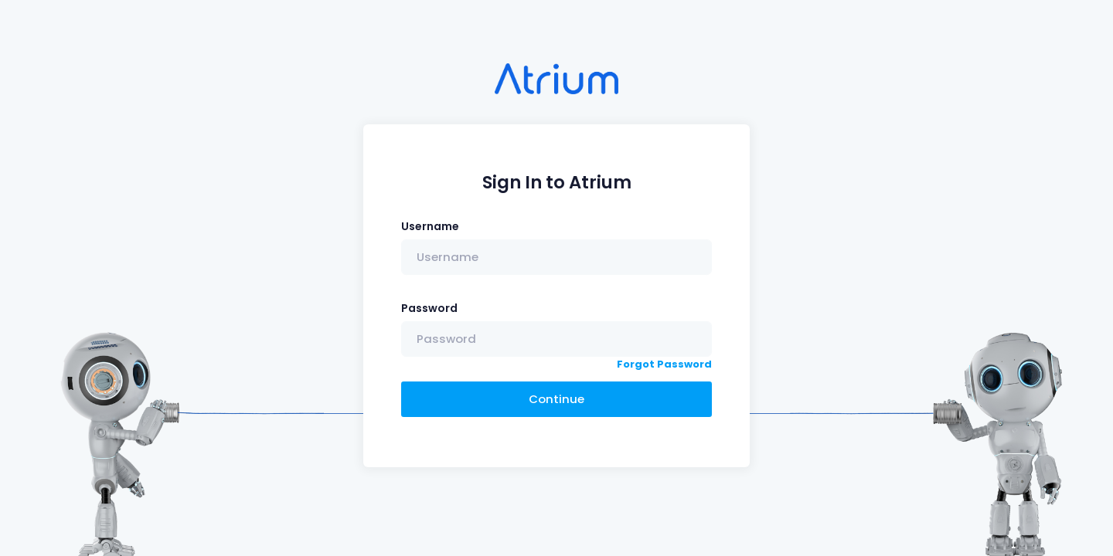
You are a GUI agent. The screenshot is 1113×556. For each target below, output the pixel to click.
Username (430, 226)
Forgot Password (664, 364)
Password (429, 308)
